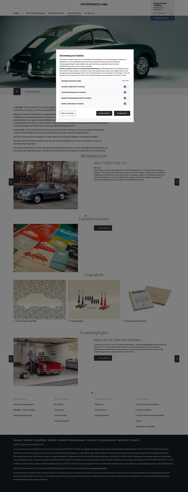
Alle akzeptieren (122, 113)
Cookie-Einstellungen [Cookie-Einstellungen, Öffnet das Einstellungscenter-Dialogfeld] (67, 113)
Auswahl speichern (104, 113)
